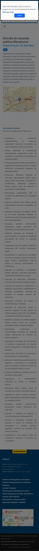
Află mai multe (8, 12)
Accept (19, 15)
